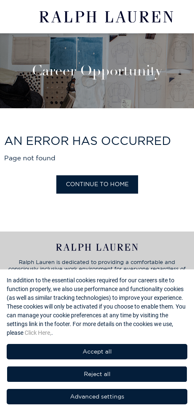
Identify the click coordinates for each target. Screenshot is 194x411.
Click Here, (38, 332)
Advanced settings (97, 396)
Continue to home (97, 184)
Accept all (97, 351)
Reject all (97, 374)
